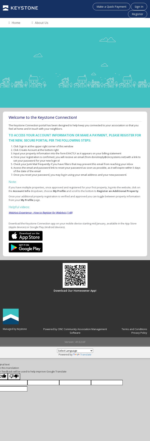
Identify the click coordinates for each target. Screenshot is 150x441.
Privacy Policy (139, 332)
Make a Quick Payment (111, 6)
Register (137, 14)
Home (14, 23)
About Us (40, 23)
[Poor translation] (14, 376)
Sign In (139, 6)
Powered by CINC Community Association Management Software (75, 330)
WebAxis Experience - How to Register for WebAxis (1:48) (40, 212)
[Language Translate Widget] (75, 351)
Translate (82, 354)
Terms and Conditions (134, 329)
